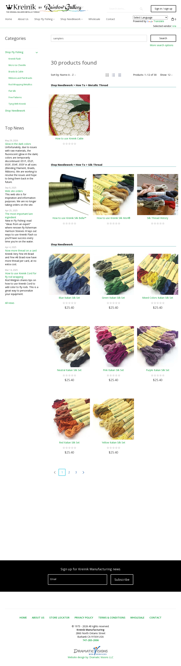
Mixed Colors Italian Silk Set (157, 297)
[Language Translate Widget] (150, 17)
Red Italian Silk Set (69, 442)
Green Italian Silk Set (113, 297)
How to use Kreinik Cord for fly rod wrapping (20, 275)
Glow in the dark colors (18, 143)
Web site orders (14, 191)
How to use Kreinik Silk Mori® (113, 218)
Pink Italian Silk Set (113, 370)
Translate (155, 21)
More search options (161, 45)
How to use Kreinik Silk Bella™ (69, 218)
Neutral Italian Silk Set (69, 370)
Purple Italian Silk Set (157, 370)
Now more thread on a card (21, 250)
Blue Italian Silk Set (69, 297)
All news (9, 303)
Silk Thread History (157, 218)
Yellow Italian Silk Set (113, 442)
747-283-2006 (91, 640)
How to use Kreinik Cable (69, 138)
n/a (174, 26)
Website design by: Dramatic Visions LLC (90, 655)
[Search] (99, 38)
